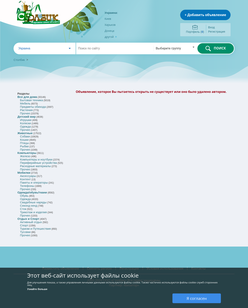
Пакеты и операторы (34, 182)
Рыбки (24, 146)
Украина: (111, 13)
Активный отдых (31, 222)
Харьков (110, 25)
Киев (108, 19)
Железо (25, 156)
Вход (211, 27)
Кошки (24, 139)
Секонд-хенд (28, 205)
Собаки (25, 136)
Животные (25, 133)
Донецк (110, 31)
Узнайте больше (37, 289)
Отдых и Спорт (28, 218)
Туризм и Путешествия (35, 228)
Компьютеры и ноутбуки (36, 159)
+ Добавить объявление (205, 15)
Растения (26, 110)
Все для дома (27, 96)
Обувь (24, 195)
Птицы (24, 143)
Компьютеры (26, 152)
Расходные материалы (35, 166)
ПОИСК (215, 48)
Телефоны (27, 185)
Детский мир (26, 116)
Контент (25, 179)
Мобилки (23, 172)
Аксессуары (28, 176)
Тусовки (25, 232)
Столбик (19, 59)
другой (111, 37)
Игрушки (25, 120)
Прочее (25, 113)
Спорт (24, 225)
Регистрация (216, 31)
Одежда (25, 126)
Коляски (25, 123)
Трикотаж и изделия (33, 212)
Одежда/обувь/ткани (32, 192)
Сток (23, 209)
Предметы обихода (33, 106)
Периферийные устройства (38, 162)
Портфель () (195, 31)
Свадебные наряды (33, 202)
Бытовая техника (31, 100)
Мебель (25, 103)
